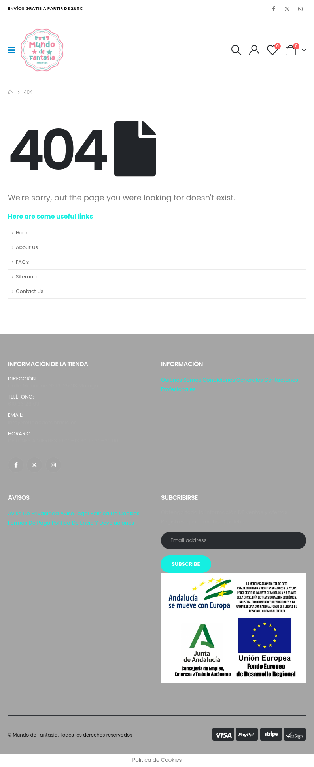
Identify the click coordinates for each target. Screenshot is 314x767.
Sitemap (26, 276)
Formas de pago (29, 523)
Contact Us (30, 291)
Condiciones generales (232, 380)
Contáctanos (281, 380)
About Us (27, 247)
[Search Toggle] (236, 50)
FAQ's (22, 262)
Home (23, 232)
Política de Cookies (115, 513)
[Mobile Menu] (14, 50)
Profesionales (178, 389)
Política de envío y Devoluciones (93, 523)
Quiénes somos (181, 380)
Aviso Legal (74, 513)
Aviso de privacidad (33, 513)
